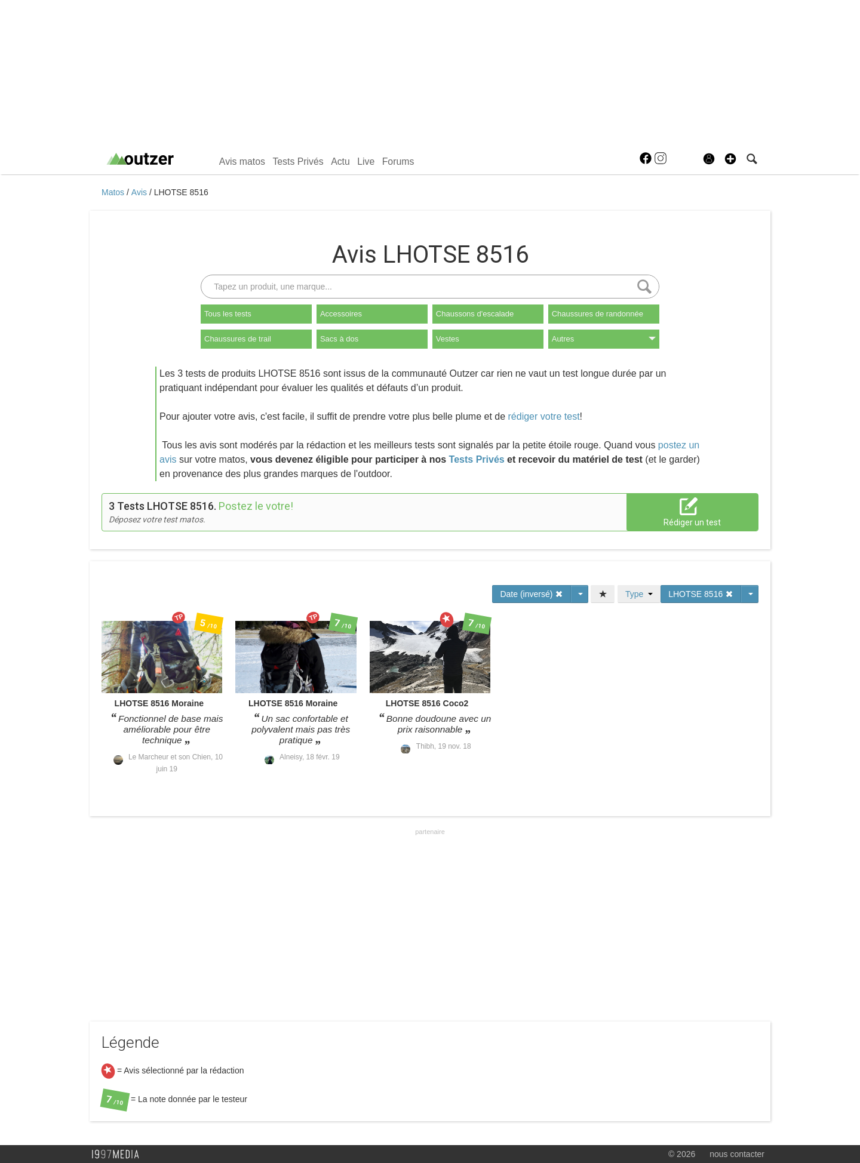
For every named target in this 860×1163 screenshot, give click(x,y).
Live (365, 161)
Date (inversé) (531, 594)
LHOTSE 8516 (181, 192)
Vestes (447, 338)
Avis (140, 192)
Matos (114, 192)
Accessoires (341, 313)
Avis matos (242, 161)
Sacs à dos (339, 338)
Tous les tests (227, 313)
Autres (604, 338)
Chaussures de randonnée (597, 313)
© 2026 (681, 1154)
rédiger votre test (544, 416)
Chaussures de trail (237, 338)
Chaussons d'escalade (475, 313)
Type (639, 594)
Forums (398, 161)
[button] (730, 158)
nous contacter (737, 1154)
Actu (340, 161)
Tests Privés (297, 161)
